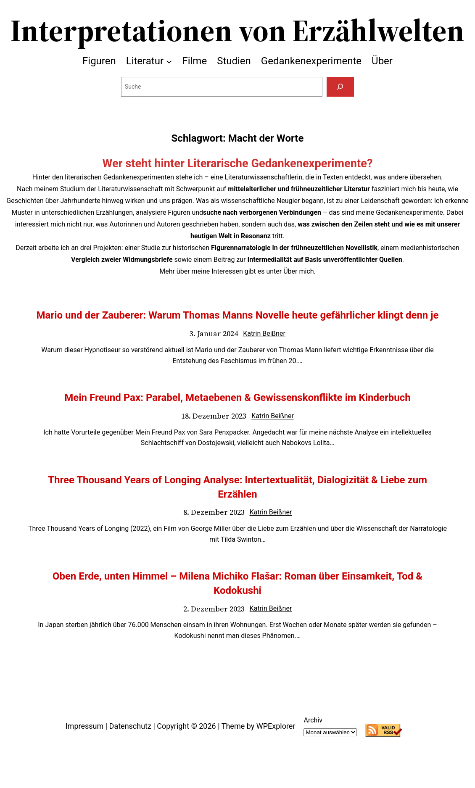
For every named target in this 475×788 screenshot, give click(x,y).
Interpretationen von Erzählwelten (237, 30)
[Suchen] (340, 87)
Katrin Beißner (264, 333)
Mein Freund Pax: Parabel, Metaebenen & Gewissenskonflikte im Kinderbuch (237, 397)
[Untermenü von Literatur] (169, 61)
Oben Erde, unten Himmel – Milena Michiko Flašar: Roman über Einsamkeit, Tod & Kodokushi (237, 583)
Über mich (298, 271)
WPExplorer (276, 726)
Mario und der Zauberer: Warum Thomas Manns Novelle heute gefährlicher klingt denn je (238, 315)
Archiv (312, 720)
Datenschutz (130, 726)
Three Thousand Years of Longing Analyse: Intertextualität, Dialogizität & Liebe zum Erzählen (237, 487)
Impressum (85, 726)
